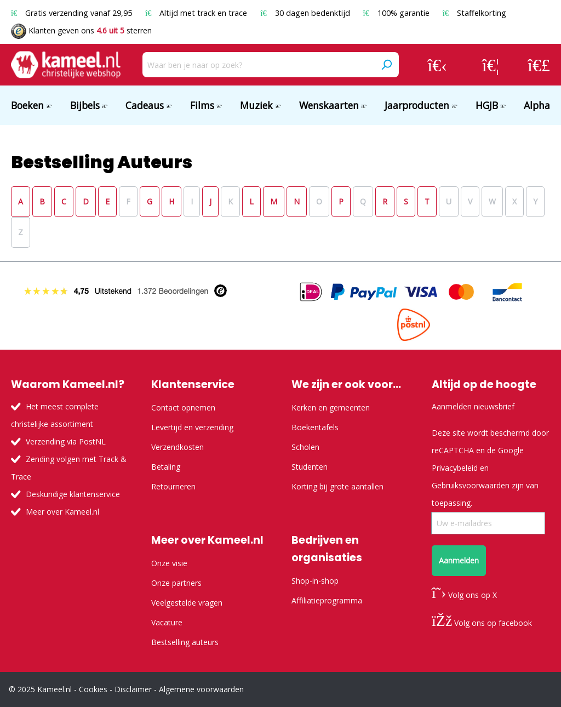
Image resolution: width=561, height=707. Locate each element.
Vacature (166, 622)
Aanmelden (459, 560)
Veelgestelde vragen (186, 602)
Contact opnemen (183, 407)
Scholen (305, 447)
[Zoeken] (386, 64)
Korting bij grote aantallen (337, 486)
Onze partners (176, 583)
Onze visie (169, 563)
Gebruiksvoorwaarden (471, 485)
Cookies (93, 689)
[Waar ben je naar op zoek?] (258, 64)
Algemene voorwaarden (201, 689)
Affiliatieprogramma (326, 600)
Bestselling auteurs (185, 642)
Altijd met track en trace (197, 13)
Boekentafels (315, 427)
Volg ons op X (464, 595)
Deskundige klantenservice (73, 494)
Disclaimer (133, 689)
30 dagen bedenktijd (306, 13)
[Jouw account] (437, 64)
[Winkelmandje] (539, 64)
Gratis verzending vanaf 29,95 (72, 13)
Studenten (309, 466)
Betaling (165, 466)
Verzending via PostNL (66, 441)
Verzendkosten (177, 447)
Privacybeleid (455, 468)
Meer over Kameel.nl (62, 511)
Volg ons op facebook (482, 623)
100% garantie (397, 13)
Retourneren (173, 486)
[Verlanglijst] (491, 64)
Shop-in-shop (315, 580)
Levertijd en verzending (192, 427)
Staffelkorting (474, 13)
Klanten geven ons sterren (81, 30)
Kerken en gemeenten (330, 407)
